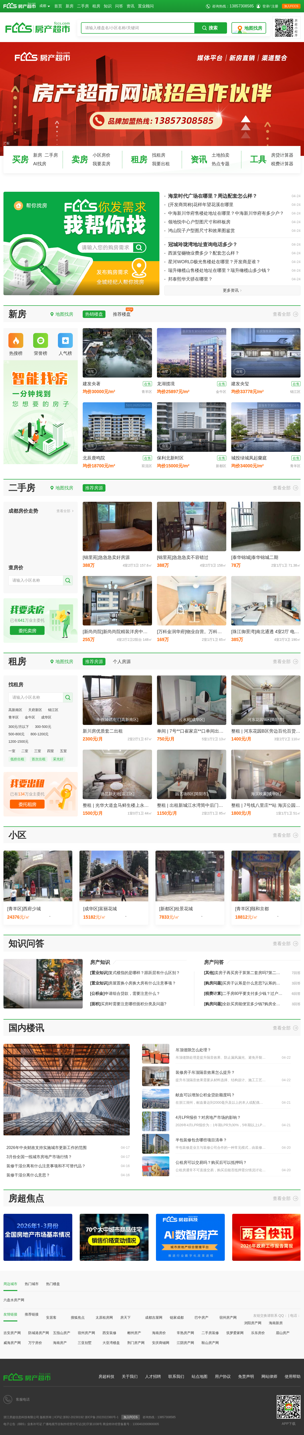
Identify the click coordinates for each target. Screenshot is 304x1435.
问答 (119, 6)
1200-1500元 (18, 741)
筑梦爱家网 (235, 1333)
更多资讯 (231, 290)
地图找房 (253, 28)
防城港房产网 (38, 1333)
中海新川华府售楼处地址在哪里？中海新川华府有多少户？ (234, 213)
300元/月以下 (18, 727)
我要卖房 (101, 163)
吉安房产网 (12, 1333)
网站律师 (269, 1376)
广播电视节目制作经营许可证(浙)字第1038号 (72, 1424)
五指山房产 (61, 1333)
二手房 (83, 6)
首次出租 (39, 759)
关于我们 (130, 1376)
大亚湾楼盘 (111, 1343)
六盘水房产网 (13, 1300)
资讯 (130, 6)
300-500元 (43, 727)
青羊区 (13, 717)
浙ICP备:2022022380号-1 (102, 1417)
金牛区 (30, 717)
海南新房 (276, 1323)
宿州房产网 (228, 1317)
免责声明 (246, 1376)
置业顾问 (146, 6)
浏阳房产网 (252, 1323)
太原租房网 (104, 1317)
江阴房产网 (185, 1343)
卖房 (80, 159)
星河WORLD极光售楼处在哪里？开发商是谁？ (234, 262)
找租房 (158, 155)
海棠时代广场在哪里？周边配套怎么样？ (234, 196)
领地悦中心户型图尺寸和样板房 (234, 222)
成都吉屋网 (153, 1317)
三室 (37, 751)
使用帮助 (293, 1376)
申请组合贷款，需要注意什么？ (125, 993)
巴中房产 (201, 1317)
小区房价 (101, 155)
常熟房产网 (185, 1333)
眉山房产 (283, 1333)
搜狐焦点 (78, 1317)
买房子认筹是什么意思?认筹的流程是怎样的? (253, 983)
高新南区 (15, 710)
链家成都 (177, 1317)
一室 (11, 751)
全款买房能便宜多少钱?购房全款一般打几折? (253, 1004)
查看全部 (282, 314)
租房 (96, 6)
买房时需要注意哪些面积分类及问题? (128, 1004)
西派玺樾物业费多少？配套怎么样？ (234, 253)
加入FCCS (291, 6)
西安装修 (109, 1333)
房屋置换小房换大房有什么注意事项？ (133, 983)
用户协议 (223, 1376)
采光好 (58, 759)
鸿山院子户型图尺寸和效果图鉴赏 (234, 230)
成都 (44, 6)
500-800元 (16, 734)
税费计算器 (282, 163)
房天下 (125, 1317)
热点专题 (220, 163)
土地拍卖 (220, 155)
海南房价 (159, 1333)
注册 (274, 6)
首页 (58, 6)
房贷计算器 (282, 155)
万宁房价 (35, 1343)
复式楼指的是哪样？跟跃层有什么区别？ (135, 973)
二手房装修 (210, 1333)
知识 (108, 6)
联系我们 (176, 1376)
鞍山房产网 (210, 1343)
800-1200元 (39, 734)
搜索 (210, 27)
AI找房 (39, 163)
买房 (20, 159)
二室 (24, 751)
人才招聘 (153, 1376)
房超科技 (106, 1376)
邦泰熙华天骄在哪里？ (234, 279)
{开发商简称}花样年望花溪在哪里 (234, 204)
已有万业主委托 (27, 620)
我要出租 (161, 163)
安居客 (51, 1317)
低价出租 (17, 759)
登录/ (266, 6)
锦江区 (53, 710)
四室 (50, 751)
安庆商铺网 (160, 1343)
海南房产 (60, 1343)
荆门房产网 (136, 1343)
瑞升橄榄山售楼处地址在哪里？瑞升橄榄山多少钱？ (234, 270)
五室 (63, 751)
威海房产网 (12, 1343)
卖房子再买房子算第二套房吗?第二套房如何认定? (253, 973)
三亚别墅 (85, 1343)
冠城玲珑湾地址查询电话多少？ (234, 244)
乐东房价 (258, 1333)
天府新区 (35, 710)
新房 (70, 6)
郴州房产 (134, 1333)
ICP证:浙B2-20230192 (69, 1417)
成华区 (46, 717)
